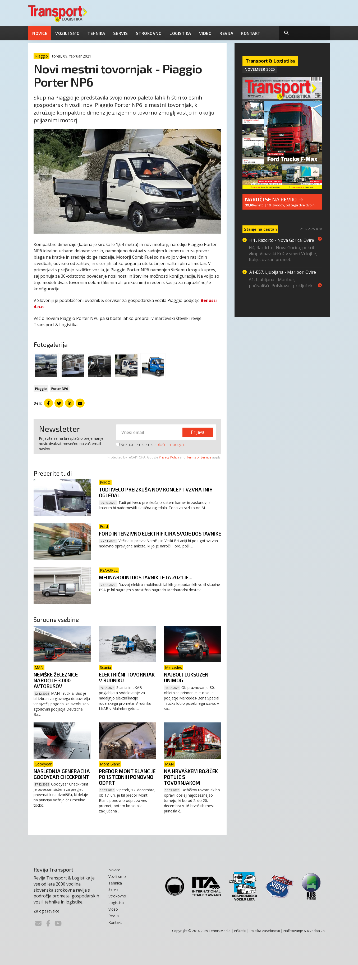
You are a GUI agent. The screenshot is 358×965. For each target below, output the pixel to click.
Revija (226, 33)
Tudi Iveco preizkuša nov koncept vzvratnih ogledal (156, 492)
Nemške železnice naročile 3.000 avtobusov (56, 680)
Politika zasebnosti (265, 930)
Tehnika (96, 33)
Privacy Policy (169, 457)
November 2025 (260, 69)
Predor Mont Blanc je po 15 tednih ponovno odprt (127, 777)
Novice (39, 33)
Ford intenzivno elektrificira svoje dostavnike (160, 534)
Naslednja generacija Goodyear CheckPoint (62, 774)
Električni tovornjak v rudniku (127, 677)
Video (205, 33)
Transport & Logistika (270, 61)
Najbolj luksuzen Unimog (186, 677)
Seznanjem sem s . (150, 444)
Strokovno (149, 33)
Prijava (197, 432)
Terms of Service (198, 457)
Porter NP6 (59, 388)
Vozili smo (67, 33)
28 (322, 930)
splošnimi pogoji (169, 444)
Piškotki (240, 930)
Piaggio (41, 388)
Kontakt (250, 33)
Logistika (180, 33)
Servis (120, 33)
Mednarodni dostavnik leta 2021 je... (145, 577)
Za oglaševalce (46, 911)
